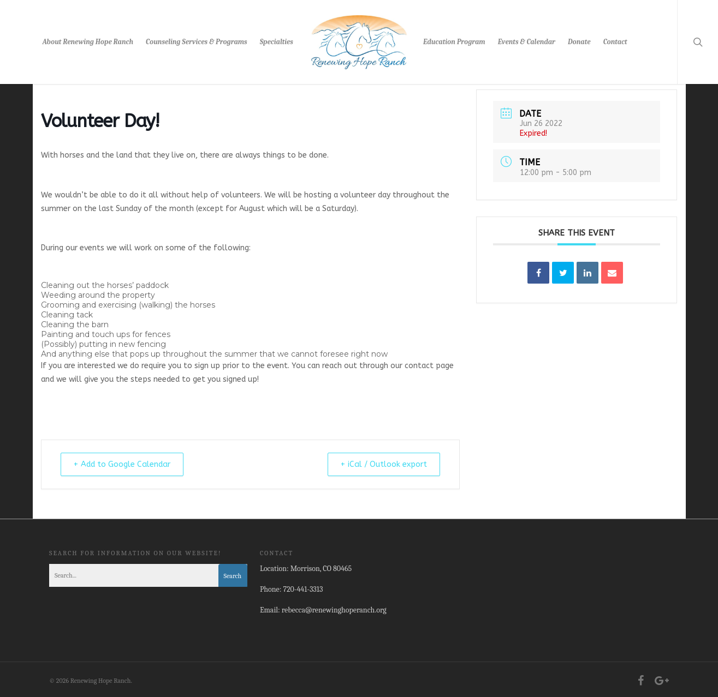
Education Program (454, 42)
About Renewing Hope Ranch (88, 42)
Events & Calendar (526, 42)
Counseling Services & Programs (196, 42)
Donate (579, 42)
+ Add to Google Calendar (128, 464)
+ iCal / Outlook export (377, 464)
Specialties (276, 42)
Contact (615, 42)
